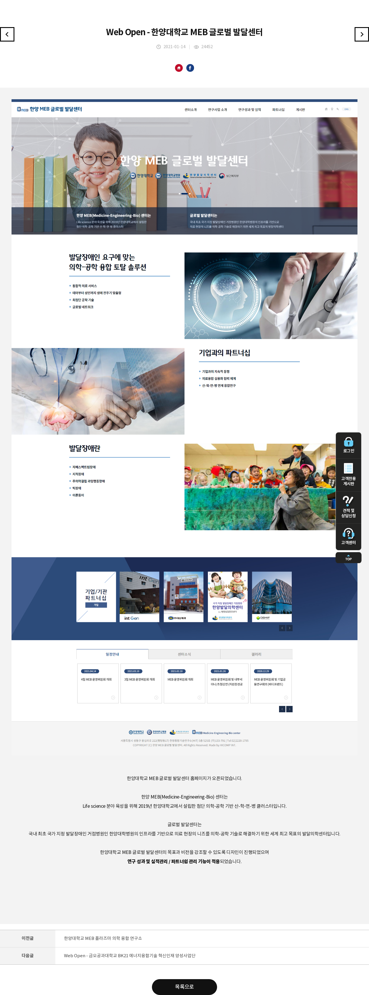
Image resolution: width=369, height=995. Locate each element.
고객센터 (348, 536)
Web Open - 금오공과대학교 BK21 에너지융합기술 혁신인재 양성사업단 (129, 955)
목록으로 (184, 987)
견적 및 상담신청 (348, 507)
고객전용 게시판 (348, 474)
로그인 (348, 445)
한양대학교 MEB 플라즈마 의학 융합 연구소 (103, 938)
